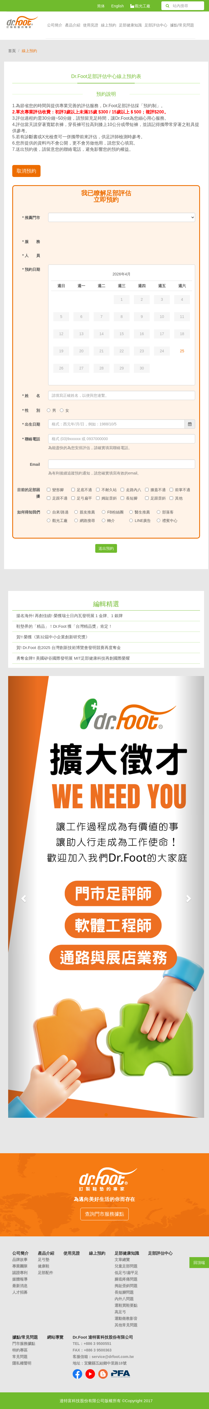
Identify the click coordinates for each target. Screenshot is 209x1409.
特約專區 (19, 1350)
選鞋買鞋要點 (126, 1305)
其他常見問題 (126, 1325)
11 (182, 316)
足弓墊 (43, 1259)
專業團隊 (19, 1266)
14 (101, 334)
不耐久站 (107, 490)
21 (101, 351)
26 (61, 368)
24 (162, 351)
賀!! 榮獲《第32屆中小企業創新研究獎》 (53, 637)
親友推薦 (85, 512)
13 (81, 334)
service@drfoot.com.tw (113, 1356)
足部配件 (45, 1272)
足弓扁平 (82, 498)
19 (61, 351)
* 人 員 (31, 255)
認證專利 (19, 1272)
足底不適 (82, 490)
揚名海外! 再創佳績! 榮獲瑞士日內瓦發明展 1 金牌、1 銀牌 (69, 615)
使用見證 (90, 25)
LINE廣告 (141, 520)
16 (142, 334)
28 (101, 368)
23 (142, 351)
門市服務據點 (23, 1343)
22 (121, 351)
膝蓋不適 (156, 490)
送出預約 (106, 548)
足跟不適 (57, 498)
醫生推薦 (140, 512)
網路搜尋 (85, 520)
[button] (23, 897)
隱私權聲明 (21, 1363)
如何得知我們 (28, 512)
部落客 (166, 512)
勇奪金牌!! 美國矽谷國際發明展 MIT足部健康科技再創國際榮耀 (73, 658)
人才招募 (19, 1292)
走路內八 (131, 490)
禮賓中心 (167, 520)
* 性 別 (31, 410)
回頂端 (199, 1262)
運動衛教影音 (126, 1318)
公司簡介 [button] (54, 25)
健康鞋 (43, 1266)
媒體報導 (19, 1279)
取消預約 (26, 171)
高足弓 (120, 1312)
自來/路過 (58, 512)
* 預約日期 (31, 269)
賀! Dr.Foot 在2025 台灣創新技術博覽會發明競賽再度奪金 (68, 647)
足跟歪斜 (156, 498)
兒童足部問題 (126, 1266)
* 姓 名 (31, 395)
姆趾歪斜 (107, 498)
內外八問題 (124, 1299)
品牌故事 (19, 1259)
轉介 (109, 520)
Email (35, 464)
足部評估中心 (156, 25)
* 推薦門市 (31, 217)
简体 (101, 6)
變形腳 (56, 490)
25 (182, 351)
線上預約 (108, 25)
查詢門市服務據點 (104, 1214)
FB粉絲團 (113, 512)
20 (81, 351)
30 (142, 368)
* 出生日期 (31, 424)
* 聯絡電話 (31, 439)
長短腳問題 (124, 1292)
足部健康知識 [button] (130, 25)
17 (162, 334)
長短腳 (129, 498)
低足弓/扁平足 (127, 1272)
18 (182, 334)
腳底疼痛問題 (126, 1279)
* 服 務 (31, 241)
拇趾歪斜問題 (126, 1286)
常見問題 (19, 1356)
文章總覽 (122, 1259)
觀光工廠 (140, 6)
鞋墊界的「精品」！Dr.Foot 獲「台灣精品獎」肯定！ (64, 626)
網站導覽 (55, 1337)
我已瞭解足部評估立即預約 (106, 196)
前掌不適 (180, 490)
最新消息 (19, 1286)
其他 (177, 498)
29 (121, 368)
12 (61, 334)
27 (81, 368)
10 (162, 316)
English (117, 6)
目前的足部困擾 (28, 493)
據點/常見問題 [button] (182, 25)
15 (121, 334)
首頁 (12, 51)
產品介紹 (72, 25)
